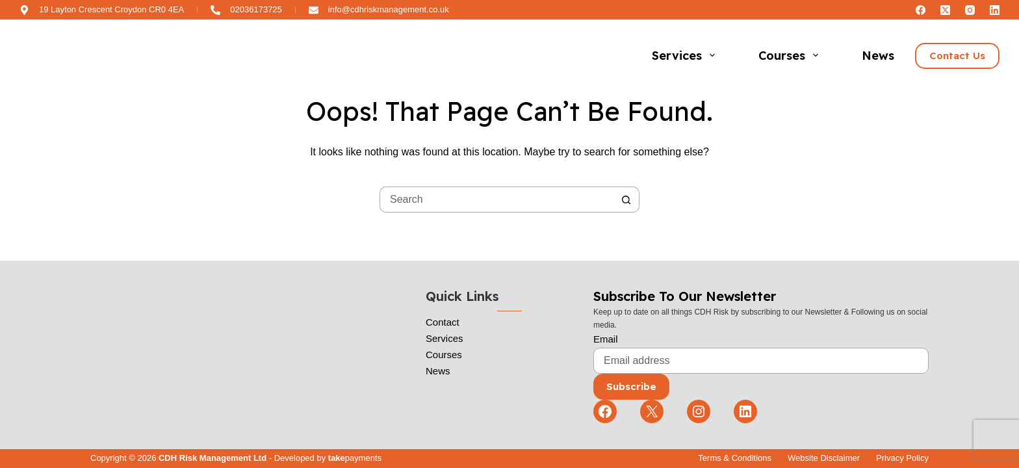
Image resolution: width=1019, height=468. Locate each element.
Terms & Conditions (734, 458)
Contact (442, 322)
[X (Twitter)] (945, 10)
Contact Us (957, 55)
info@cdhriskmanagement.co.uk (388, 9)
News (878, 55)
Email (605, 338)
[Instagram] (970, 10)
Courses (790, 55)
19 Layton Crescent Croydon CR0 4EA (111, 9)
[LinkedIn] (995, 10)
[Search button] (626, 200)
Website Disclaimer (824, 458)
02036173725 (256, 9)
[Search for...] (496, 200)
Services (686, 55)
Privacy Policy (902, 458)
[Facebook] (920, 10)
